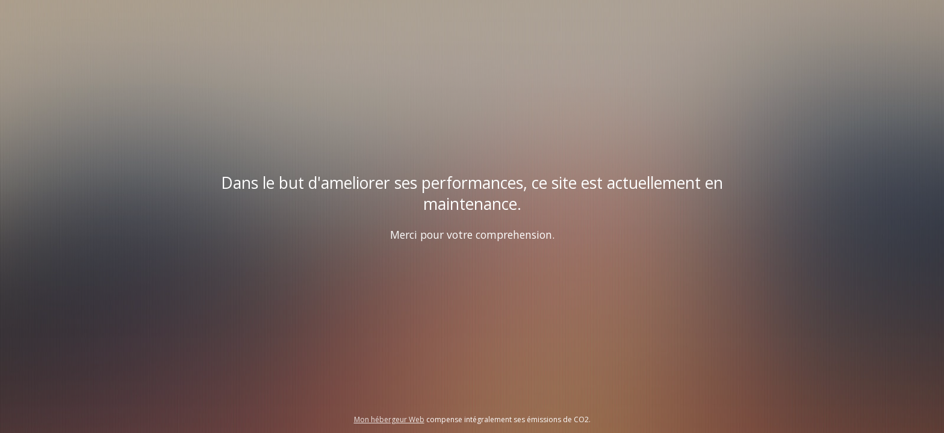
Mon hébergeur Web (389, 419)
